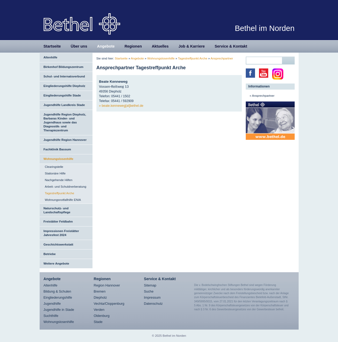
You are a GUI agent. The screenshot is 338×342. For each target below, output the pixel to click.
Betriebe (50, 254)
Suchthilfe (51, 316)
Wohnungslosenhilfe (58, 158)
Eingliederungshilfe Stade (62, 95)
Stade (98, 322)
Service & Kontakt (231, 46)
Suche (149, 291)
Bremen (100, 291)
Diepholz (100, 297)
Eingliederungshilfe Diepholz (64, 85)
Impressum (152, 297)
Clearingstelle (54, 166)
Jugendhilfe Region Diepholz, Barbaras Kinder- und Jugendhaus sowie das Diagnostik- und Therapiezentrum (65, 122)
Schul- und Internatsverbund (64, 76)
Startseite (52, 46)
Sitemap (150, 285)
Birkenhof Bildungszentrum (64, 66)
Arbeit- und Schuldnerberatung (65, 186)
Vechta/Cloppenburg (109, 304)
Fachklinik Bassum (57, 149)
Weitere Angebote (56, 263)
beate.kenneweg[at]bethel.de (122, 106)
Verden (99, 310)
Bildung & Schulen (57, 291)
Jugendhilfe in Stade (59, 310)
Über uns (79, 46)
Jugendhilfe (52, 304)
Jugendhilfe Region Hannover (65, 139)
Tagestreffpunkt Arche (59, 193)
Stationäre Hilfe (55, 173)
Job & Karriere (192, 46)
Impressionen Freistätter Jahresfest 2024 (61, 233)
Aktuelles (160, 46)
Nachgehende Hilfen (58, 180)
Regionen (133, 46)
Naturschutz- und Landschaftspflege (57, 210)
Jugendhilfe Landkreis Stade (64, 105)
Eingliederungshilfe (58, 297)
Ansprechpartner (222, 58)
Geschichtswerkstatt (58, 244)
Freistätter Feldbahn (58, 221)
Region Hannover (107, 285)
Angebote (105, 46)
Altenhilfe (50, 57)
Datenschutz (153, 304)
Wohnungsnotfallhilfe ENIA (63, 199)
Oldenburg (102, 316)
